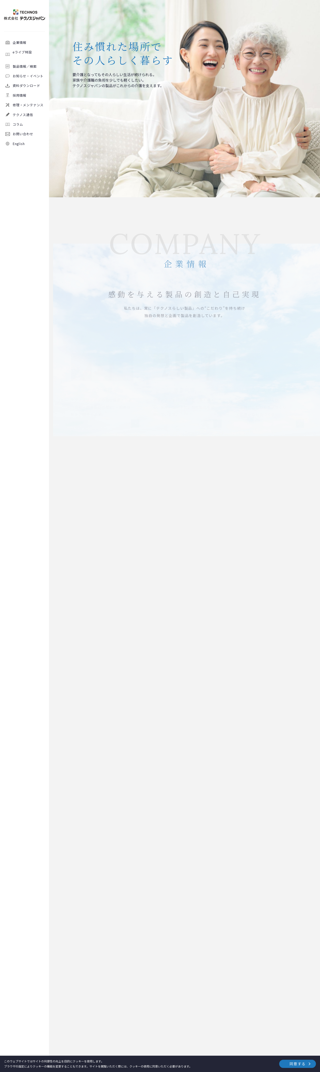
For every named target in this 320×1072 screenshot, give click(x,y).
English (19, 143)
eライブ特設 (29, 54)
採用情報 (19, 95)
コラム (18, 124)
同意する (297, 1063)
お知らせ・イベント (28, 75)
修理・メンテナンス (28, 104)
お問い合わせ (23, 133)
